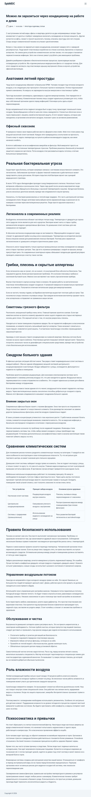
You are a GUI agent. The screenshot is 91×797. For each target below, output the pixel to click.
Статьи (42, 26)
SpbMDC (10, 3)
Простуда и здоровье (32, 26)
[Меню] (85, 4)
